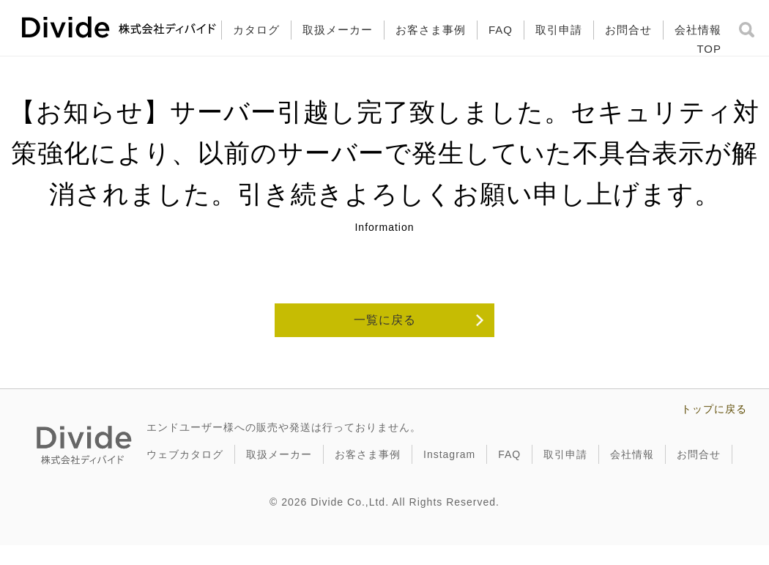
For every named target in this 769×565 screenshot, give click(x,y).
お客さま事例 (430, 29)
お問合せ (628, 29)
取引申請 (558, 29)
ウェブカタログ (184, 454)
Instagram (449, 454)
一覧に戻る (385, 320)
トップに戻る (714, 409)
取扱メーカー (337, 29)
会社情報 (698, 29)
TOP (708, 49)
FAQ (500, 29)
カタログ (256, 29)
